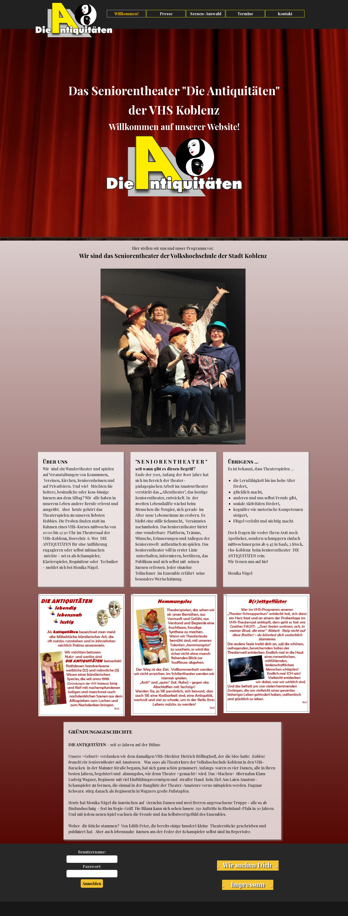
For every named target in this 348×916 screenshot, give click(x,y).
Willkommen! (126, 13)
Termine (245, 13)
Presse (166, 13)
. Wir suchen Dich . (247, 864)
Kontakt (285, 13)
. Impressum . (247, 884)
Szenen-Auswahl (205, 13)
